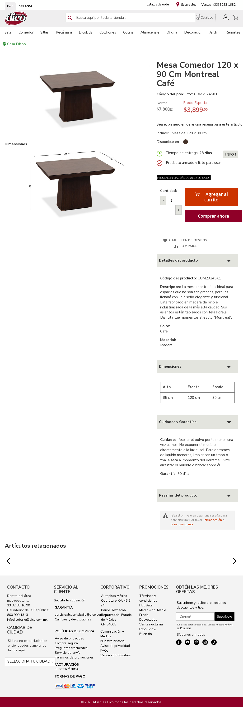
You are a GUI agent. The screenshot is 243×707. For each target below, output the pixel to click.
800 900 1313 (17, 615)
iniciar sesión (213, 520)
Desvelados (148, 619)
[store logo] (16, 18)
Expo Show (147, 629)
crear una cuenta (182, 524)
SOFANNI (25, 6)
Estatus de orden (158, 4)
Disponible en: (168, 141)
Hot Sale (146, 605)
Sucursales (188, 5)
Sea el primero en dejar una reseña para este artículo (200, 124)
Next (232, 561)
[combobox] (130, 17)
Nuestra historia (112, 641)
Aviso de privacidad (69, 638)
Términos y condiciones (148, 598)
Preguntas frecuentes (71, 648)
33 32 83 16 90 (18, 605)
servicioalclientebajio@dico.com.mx (81, 614)
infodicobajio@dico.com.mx (27, 619)
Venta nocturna (151, 624)
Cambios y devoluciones (72, 619)
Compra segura (66, 643)
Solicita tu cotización (69, 600)
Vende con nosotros (115, 655)
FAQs (104, 650)
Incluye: (164, 133)
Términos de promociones (74, 657)
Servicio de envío (67, 652)
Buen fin (145, 634)
